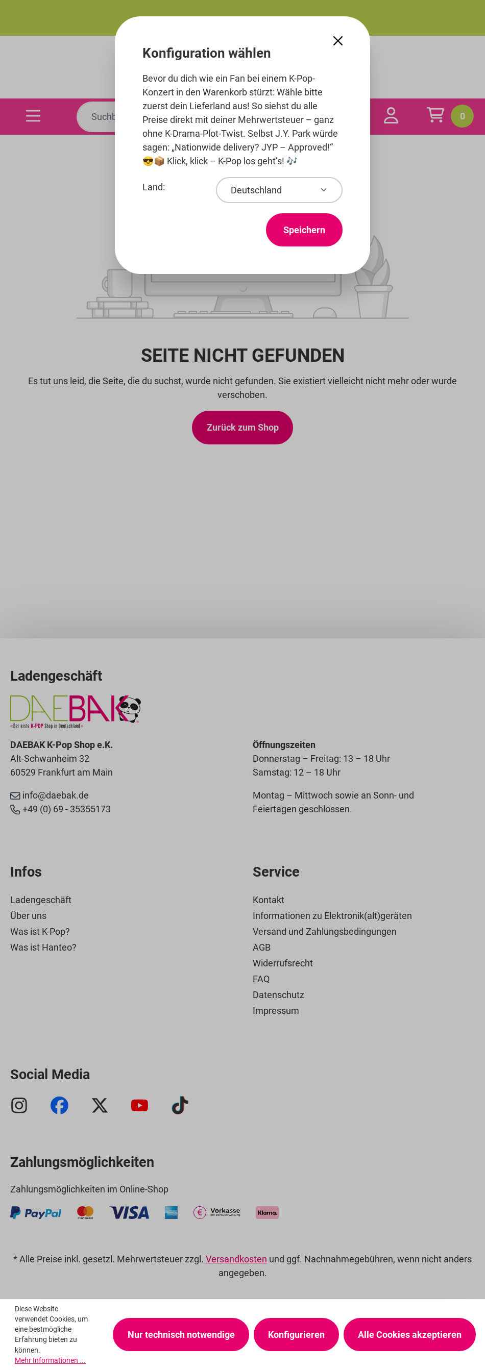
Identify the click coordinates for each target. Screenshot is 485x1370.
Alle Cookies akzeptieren (410, 1334)
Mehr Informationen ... (50, 1360)
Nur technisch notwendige (181, 1334)
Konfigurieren (296, 1334)
